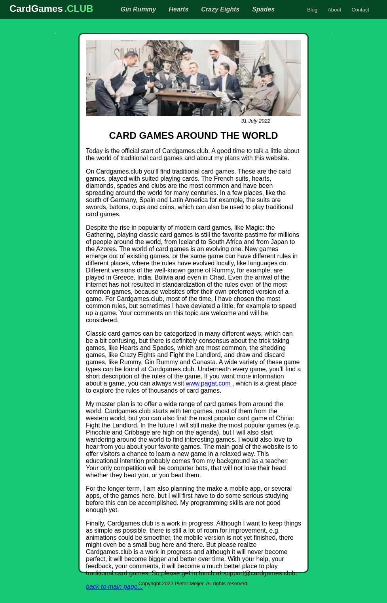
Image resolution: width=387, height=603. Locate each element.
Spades (263, 9)
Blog (312, 10)
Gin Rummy (138, 9)
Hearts (178, 9)
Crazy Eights (220, 9)
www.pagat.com (209, 383)
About (334, 10)
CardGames (36, 8)
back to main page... (114, 586)
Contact (360, 10)
